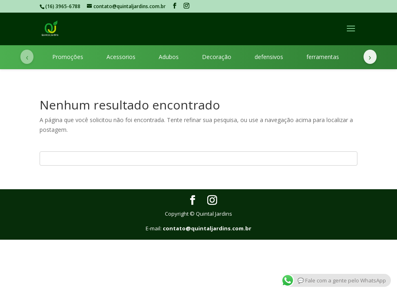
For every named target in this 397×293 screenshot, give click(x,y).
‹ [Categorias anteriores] (27, 56)
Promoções (67, 57)
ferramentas (322, 57)
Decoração (216, 57)
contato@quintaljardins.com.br (207, 228)
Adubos (169, 57)
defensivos (269, 57)
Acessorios (120, 57)
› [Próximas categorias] (369, 56)
